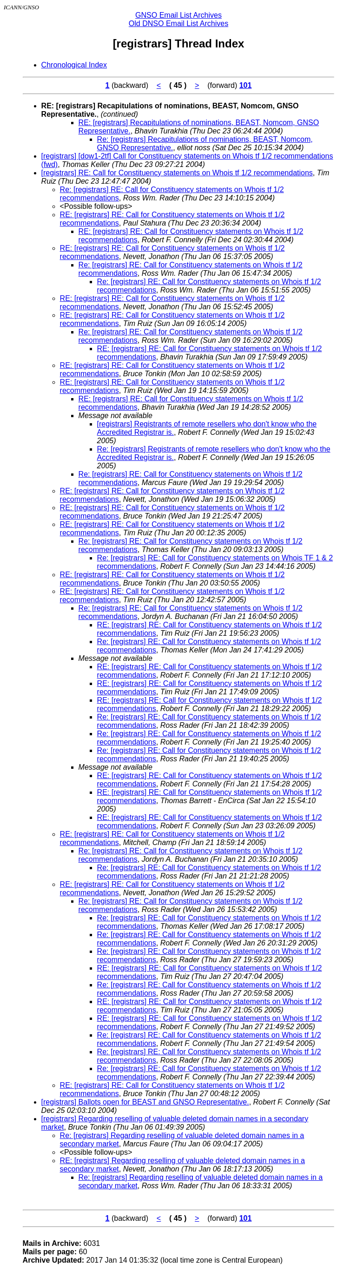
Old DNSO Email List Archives (178, 23)
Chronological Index (74, 65)
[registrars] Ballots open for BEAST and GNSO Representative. (145, 1102)
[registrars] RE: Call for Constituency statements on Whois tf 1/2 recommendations (177, 173)
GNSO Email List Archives (178, 15)
